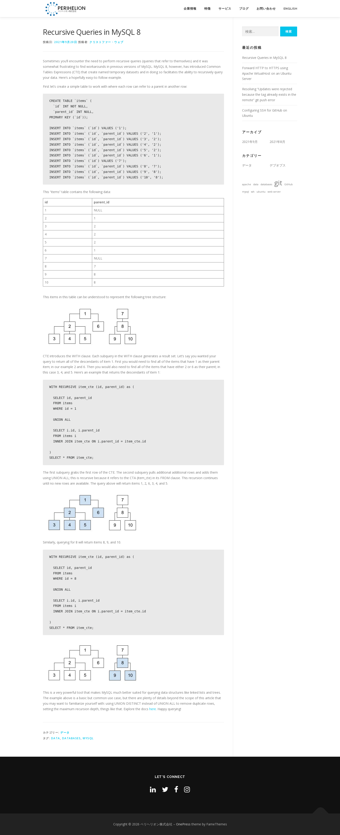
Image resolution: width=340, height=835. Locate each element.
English (290, 8)
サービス (224, 8)
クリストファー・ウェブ (106, 42)
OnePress (183, 824)
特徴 (207, 8)
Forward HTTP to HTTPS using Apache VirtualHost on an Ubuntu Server (266, 73)
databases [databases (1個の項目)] (266, 184)
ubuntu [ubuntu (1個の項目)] (261, 191)
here (152, 709)
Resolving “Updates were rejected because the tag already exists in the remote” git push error (269, 94)
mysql (88, 738)
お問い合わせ (266, 8)
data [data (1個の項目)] (255, 184)
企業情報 (190, 8)
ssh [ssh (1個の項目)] (252, 191)
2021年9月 (250, 141)
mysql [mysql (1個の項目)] (245, 191)
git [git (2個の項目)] (278, 182)
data (55, 738)
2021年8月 (277, 141)
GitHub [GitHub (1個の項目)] (288, 184)
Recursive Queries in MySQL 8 (264, 57)
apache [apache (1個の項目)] (246, 184)
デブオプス (278, 165)
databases (71, 738)
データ (65, 732)
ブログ (244, 8)
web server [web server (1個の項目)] (274, 191)
